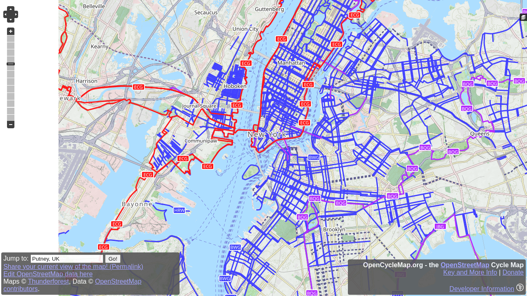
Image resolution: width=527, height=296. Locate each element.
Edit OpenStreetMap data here (48, 274)
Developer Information (482, 288)
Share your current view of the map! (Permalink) (73, 266)
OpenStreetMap (465, 264)
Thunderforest (48, 281)
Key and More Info (470, 272)
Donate (513, 272)
